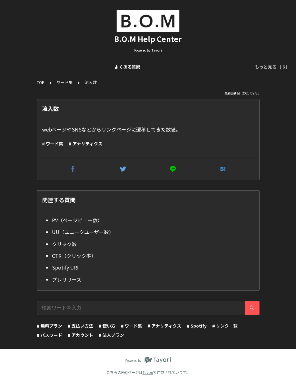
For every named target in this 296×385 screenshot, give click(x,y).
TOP (41, 82)
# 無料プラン (49, 326)
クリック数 (64, 244)
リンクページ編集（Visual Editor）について (141, 67)
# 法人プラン (111, 335)
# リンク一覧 (225, 326)
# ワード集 (52, 143)
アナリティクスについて (217, 67)
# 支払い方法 (80, 326)
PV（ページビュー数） (77, 220)
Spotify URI (65, 267)
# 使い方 (107, 326)
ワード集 (65, 82)
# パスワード (49, 335)
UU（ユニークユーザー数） (83, 232)
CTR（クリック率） (74, 255)
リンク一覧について (68, 67)
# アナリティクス (85, 143)
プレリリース (66, 279)
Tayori (148, 372)
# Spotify (197, 326)
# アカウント (80, 335)
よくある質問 (27, 67)
